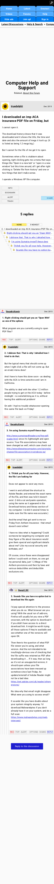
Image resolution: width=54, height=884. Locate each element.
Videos (9, 14)
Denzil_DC (23, 590)
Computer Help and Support (27, 85)
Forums (27, 14)
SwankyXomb (13, 311)
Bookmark (10, 193)
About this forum (31, 93)
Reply (49, 340)
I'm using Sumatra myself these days (29, 241)
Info (10, 188)
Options (33, 340)
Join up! (27, 19)
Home (9, 8)
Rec (4, 340)
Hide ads (9, 19)
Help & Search (35, 24)
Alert (10, 197)
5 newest (34, 225)
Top (11, 340)
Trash (10, 201)
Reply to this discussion (27, 746)
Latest (27, 8)
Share (42, 340)
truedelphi (17, 106)
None (19, 225)
